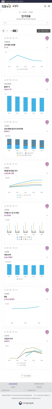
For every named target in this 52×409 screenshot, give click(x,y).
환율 (5, 297)
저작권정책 (39, 387)
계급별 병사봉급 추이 (10, 171)
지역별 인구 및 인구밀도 (11, 213)
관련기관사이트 (5, 390)
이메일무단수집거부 (39, 384)
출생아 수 (7, 87)
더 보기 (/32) (26, 375)
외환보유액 (7, 255)
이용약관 (13, 387)
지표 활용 (24, 12)
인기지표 (31, 12)
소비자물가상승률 (9, 45)
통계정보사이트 (32, 390)
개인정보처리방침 (13, 384)
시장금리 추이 (8, 339)
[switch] (15, 31)
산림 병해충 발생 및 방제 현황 (13, 129)
